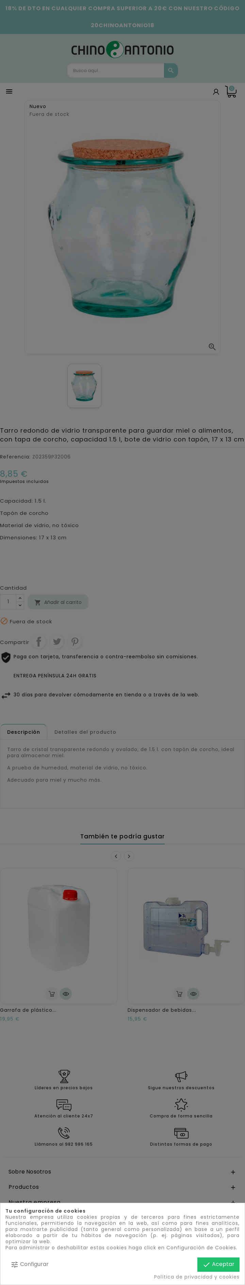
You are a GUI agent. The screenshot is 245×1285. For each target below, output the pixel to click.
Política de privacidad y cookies (197, 1277)
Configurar (30, 1264)
